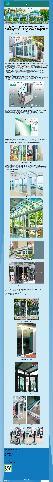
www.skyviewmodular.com (13, 460)
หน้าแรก (5, 24)
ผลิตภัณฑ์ (8, 24)
